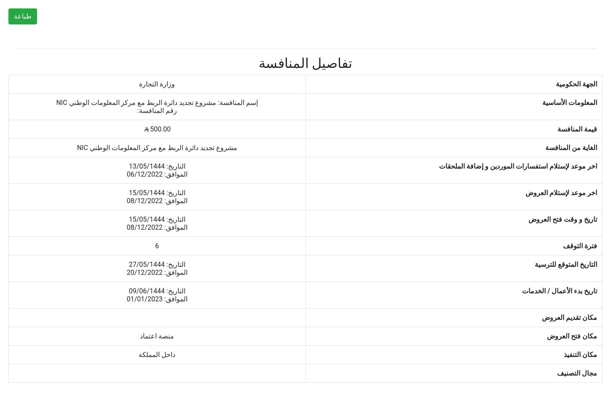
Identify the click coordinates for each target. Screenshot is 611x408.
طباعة (23, 16)
